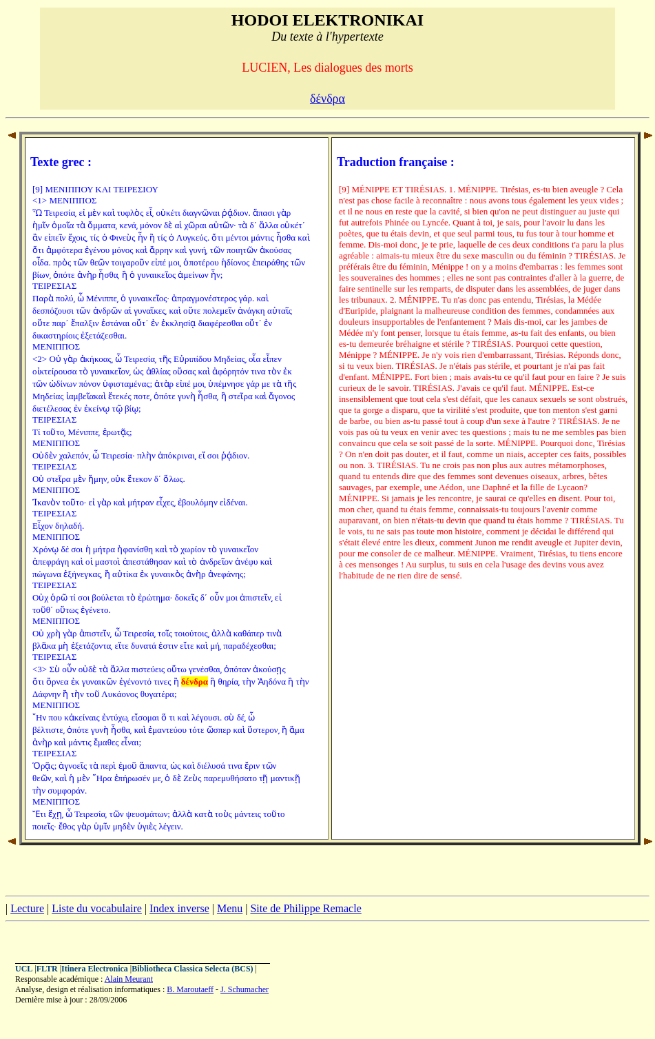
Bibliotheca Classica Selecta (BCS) (192, 969)
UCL (23, 969)
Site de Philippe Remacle (305, 908)
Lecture (27, 908)
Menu (229, 908)
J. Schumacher (244, 989)
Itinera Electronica (94, 969)
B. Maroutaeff (190, 989)
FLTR (47, 969)
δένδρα (327, 98)
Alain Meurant (129, 979)
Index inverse (179, 908)
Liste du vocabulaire (97, 908)
